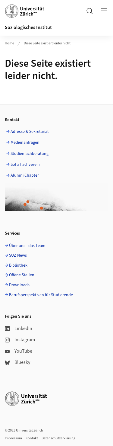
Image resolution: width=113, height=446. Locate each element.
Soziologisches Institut (28, 27)
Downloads (19, 285)
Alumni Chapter (25, 175)
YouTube (18, 351)
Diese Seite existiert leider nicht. (47, 43)
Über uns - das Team (27, 246)
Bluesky (17, 362)
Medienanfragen (25, 143)
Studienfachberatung (30, 154)
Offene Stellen (21, 275)
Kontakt (32, 438)
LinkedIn (18, 328)
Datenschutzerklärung (58, 438)
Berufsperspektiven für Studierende (41, 295)
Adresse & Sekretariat (30, 132)
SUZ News (18, 255)
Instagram (20, 339)
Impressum (13, 438)
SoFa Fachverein (25, 165)
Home (9, 43)
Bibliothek (18, 265)
